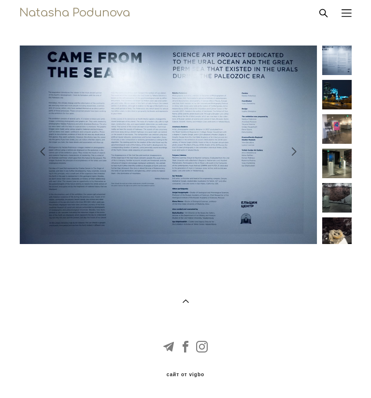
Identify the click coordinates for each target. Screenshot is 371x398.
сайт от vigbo (185, 374)
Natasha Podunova (74, 13)
